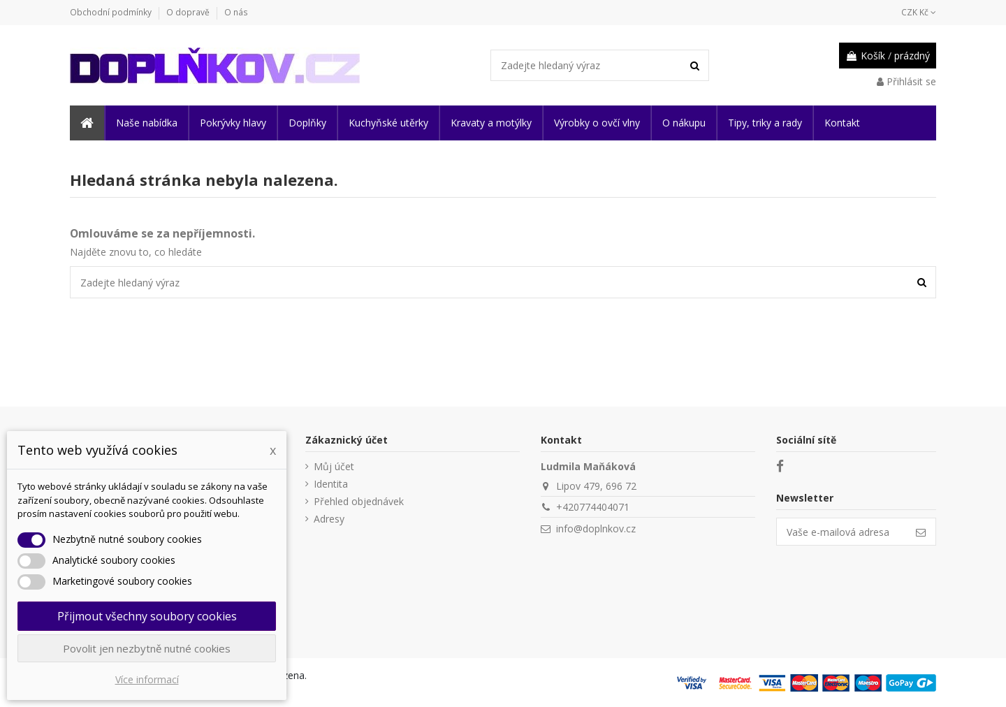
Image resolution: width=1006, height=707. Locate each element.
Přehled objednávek (359, 501)
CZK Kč (918, 12)
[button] (146, 122)
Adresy (329, 518)
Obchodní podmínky (112, 12)
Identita (331, 483)
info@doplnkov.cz (596, 528)
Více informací (147, 679)
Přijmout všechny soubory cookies (147, 616)
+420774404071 (592, 506)
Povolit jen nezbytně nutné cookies (147, 648)
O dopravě (189, 12)
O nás (236, 12)
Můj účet (334, 466)
